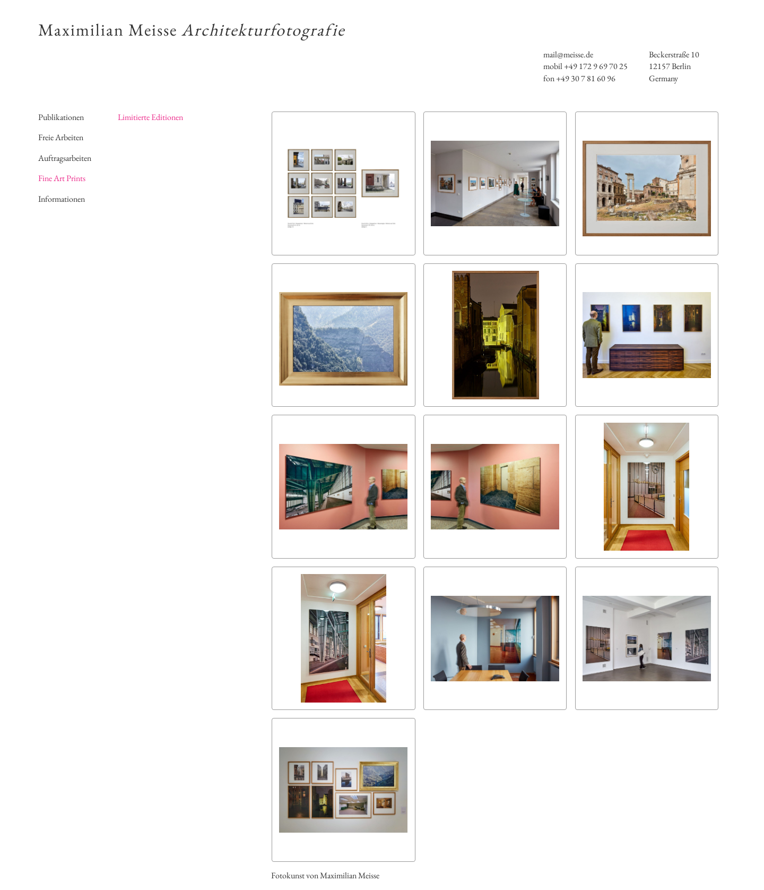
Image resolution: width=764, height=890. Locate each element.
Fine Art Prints (61, 178)
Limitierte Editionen (150, 117)
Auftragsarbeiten (64, 158)
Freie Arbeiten (60, 137)
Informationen (61, 198)
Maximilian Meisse (191, 30)
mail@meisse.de (568, 54)
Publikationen (61, 117)
